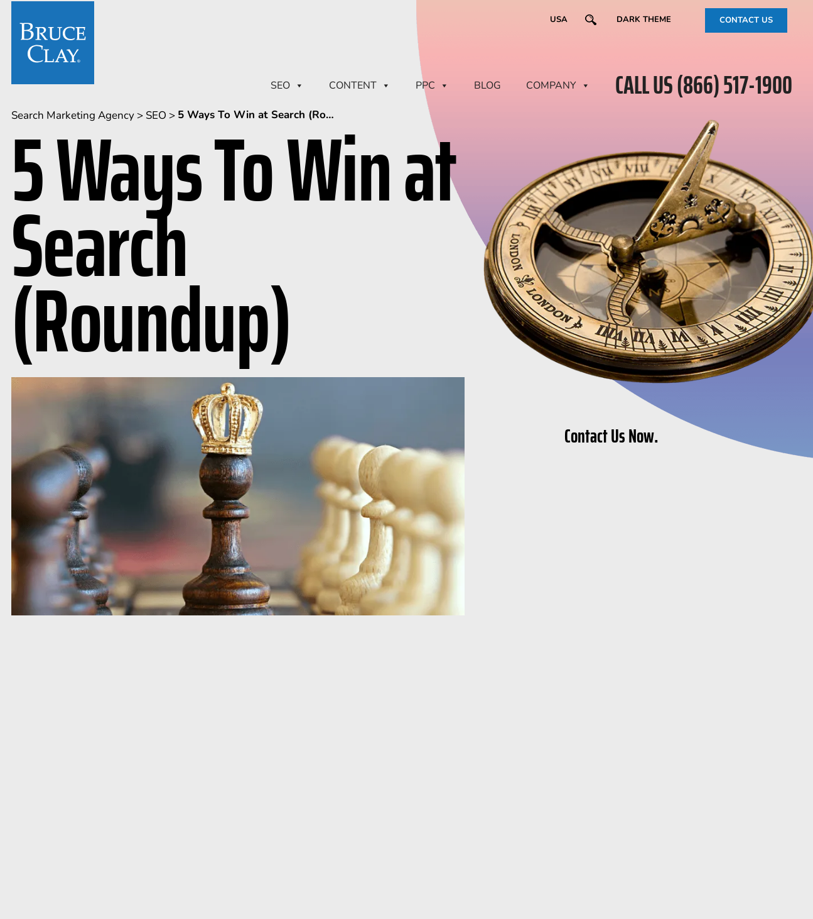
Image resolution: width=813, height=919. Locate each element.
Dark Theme (643, 19)
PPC (432, 85)
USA (559, 19)
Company (558, 85)
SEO (287, 85)
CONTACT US (746, 20)
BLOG (487, 85)
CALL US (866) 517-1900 (703, 85)
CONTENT (359, 85)
